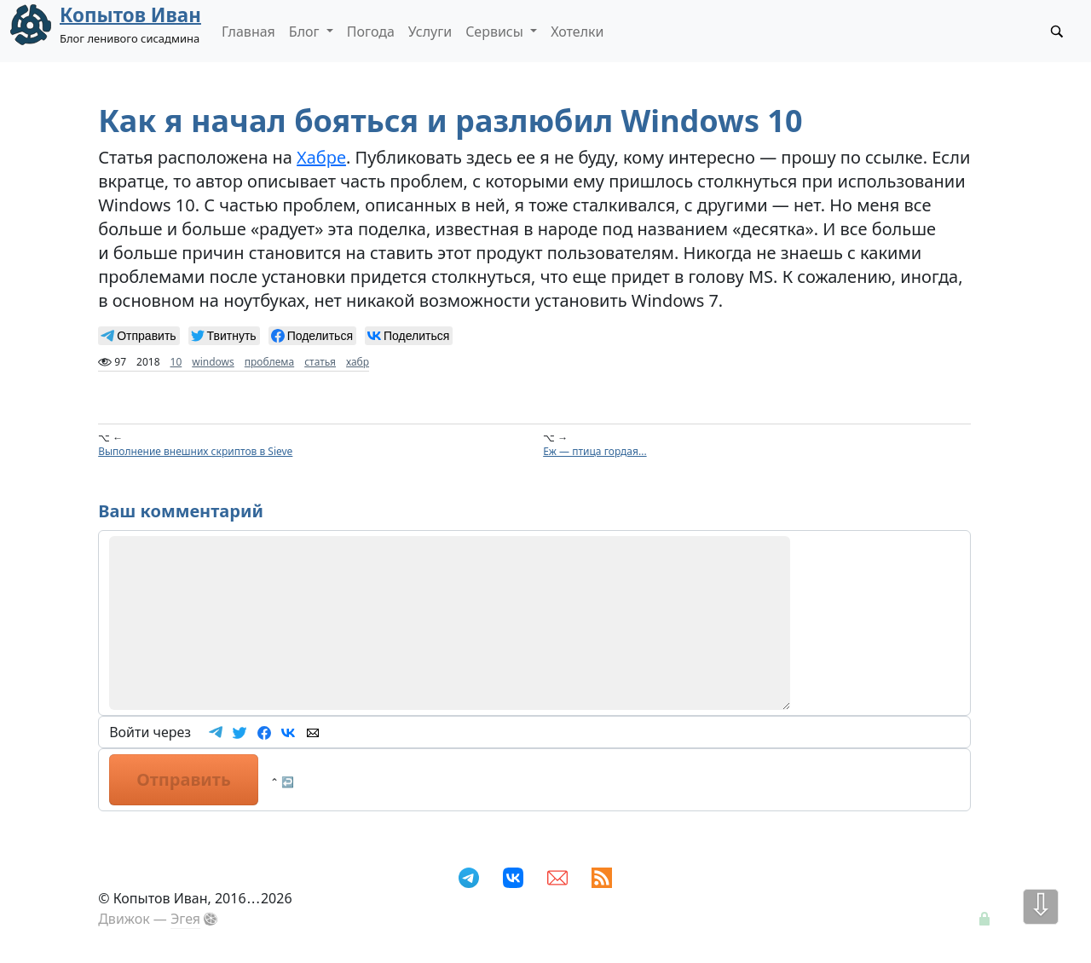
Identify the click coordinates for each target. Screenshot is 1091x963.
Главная (248, 31)
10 (176, 362)
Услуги (430, 31)
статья (320, 362)
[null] (138, 335)
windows (213, 362)
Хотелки (577, 31)
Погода (371, 31)
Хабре (321, 157)
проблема (269, 362)
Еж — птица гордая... (594, 451)
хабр (357, 362)
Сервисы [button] (496, 31)
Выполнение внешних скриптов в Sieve (195, 451)
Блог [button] (306, 31)
